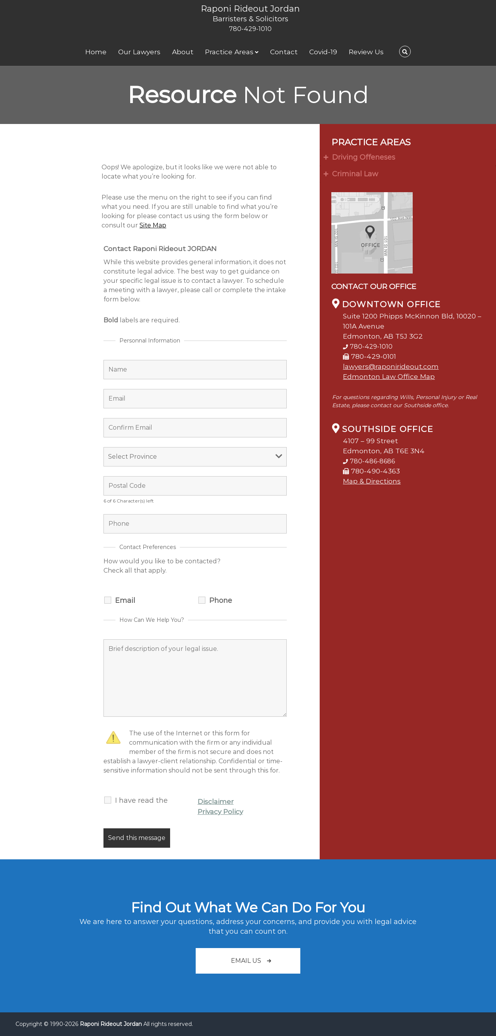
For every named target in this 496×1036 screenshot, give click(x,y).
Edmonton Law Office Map (389, 376)
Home (96, 52)
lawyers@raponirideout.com (391, 366)
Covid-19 (323, 52)
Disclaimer (216, 801)
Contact (284, 52)
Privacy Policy (220, 811)
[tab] (408, 157)
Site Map (153, 225)
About (182, 52)
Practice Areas (229, 52)
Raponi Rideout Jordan (250, 8)
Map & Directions (372, 481)
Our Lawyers (139, 52)
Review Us (366, 52)
